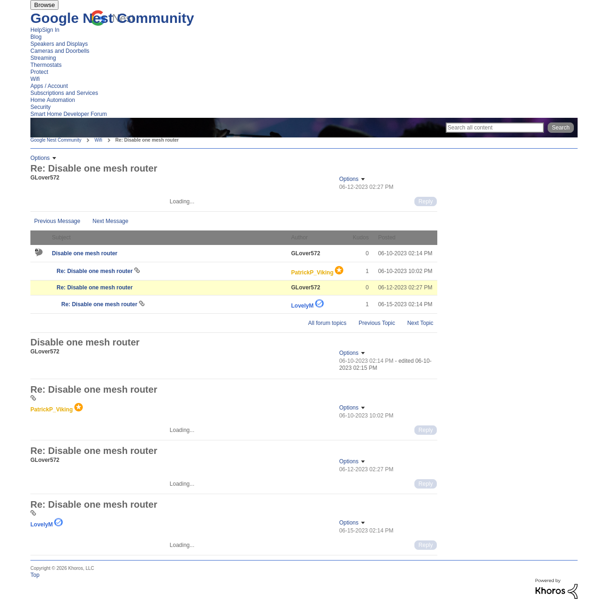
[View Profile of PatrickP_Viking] (312, 272)
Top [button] (34, 575)
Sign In (50, 30)
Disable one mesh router (84, 253)
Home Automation (52, 100)
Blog (36, 37)
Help (36, 30)
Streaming (43, 58)
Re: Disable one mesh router (95, 271)
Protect (39, 72)
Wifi (35, 79)
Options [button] (40, 158)
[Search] (495, 127)
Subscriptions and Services (64, 93)
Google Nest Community (112, 18)
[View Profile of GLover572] (44, 177)
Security (40, 107)
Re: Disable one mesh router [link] (147, 140)
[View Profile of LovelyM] (302, 305)
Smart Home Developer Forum (68, 114)
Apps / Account (49, 86)
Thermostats (46, 65)
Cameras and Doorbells (59, 51)
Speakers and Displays (59, 44)
